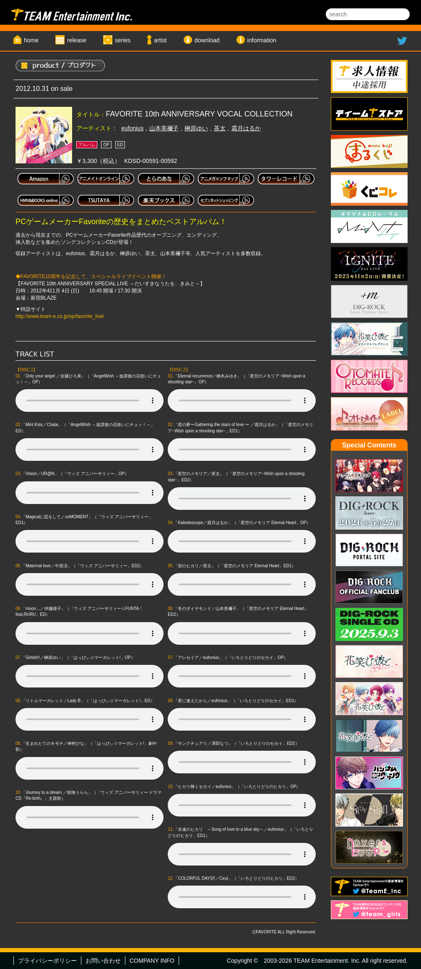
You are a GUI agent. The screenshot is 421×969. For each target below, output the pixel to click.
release (76, 40)
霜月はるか (246, 128)
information (261, 40)
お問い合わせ (103, 960)
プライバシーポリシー (47, 960)
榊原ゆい (196, 128)
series (122, 40)
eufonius (132, 128)
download (207, 40)
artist (160, 40)
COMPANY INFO (152, 960)
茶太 (220, 128)
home (31, 40)
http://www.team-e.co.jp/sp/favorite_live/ (60, 316)
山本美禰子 (164, 128)
